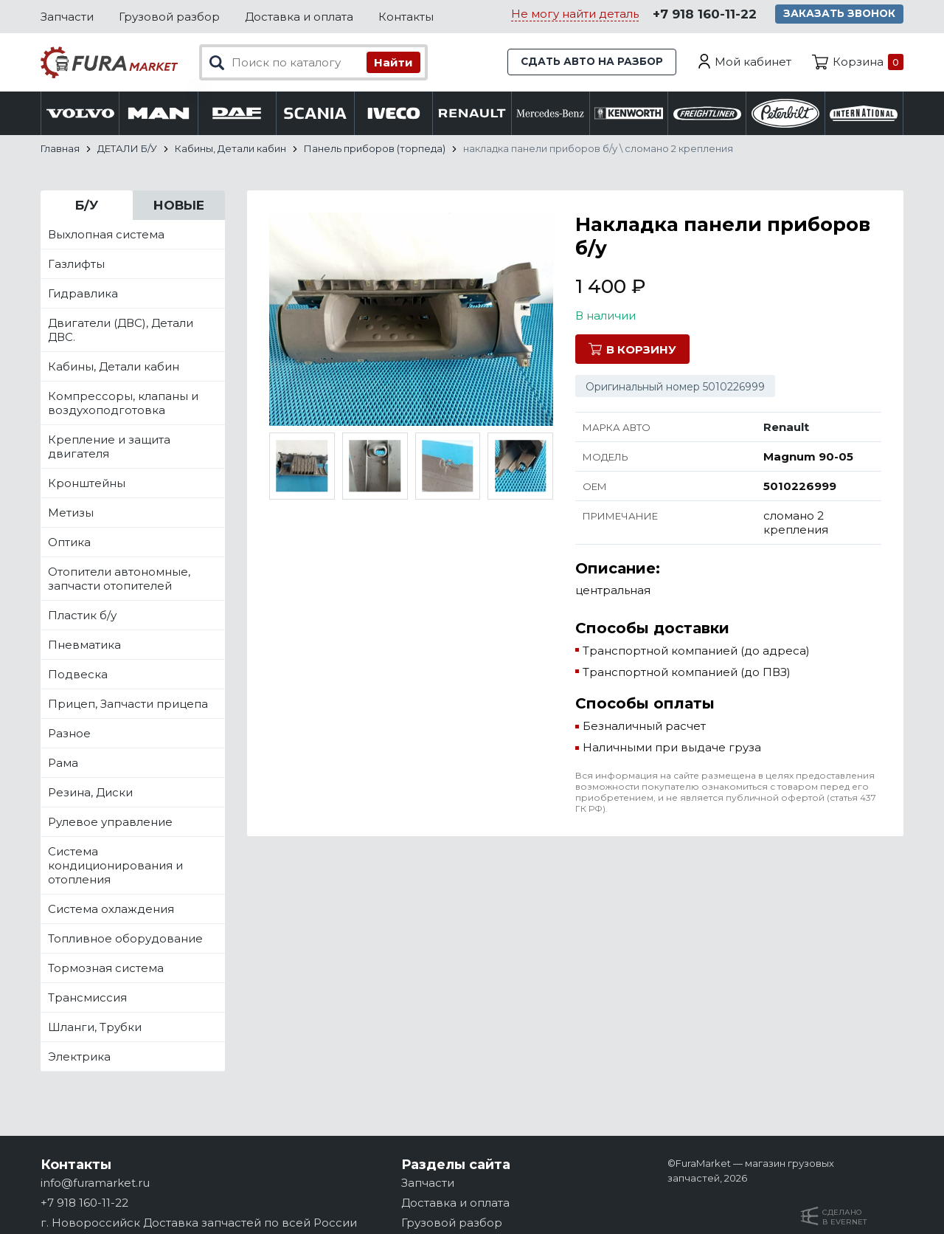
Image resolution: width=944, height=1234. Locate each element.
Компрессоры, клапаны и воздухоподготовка (123, 403)
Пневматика (84, 645)
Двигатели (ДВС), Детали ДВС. (120, 330)
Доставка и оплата (299, 17)
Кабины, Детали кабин (113, 366)
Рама (63, 763)
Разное (69, 733)
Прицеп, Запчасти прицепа (128, 704)
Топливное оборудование (125, 938)
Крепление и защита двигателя (109, 446)
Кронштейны (86, 483)
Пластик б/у (82, 615)
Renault (786, 427)
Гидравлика (83, 293)
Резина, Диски (90, 792)
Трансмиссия (87, 997)
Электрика (79, 1056)
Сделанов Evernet (844, 1217)
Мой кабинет (753, 62)
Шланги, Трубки (95, 1027)
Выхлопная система (106, 234)
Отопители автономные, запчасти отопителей (119, 579)
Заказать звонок (841, 15)
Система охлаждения (111, 909)
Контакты (406, 17)
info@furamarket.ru (95, 1183)
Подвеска (78, 674)
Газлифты (76, 264)
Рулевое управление (110, 822)
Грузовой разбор (169, 17)
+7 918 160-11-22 (702, 15)
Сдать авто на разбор (586, 62)
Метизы (71, 513)
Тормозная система (106, 968)
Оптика (69, 542)
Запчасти (67, 17)
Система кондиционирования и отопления (115, 865)
